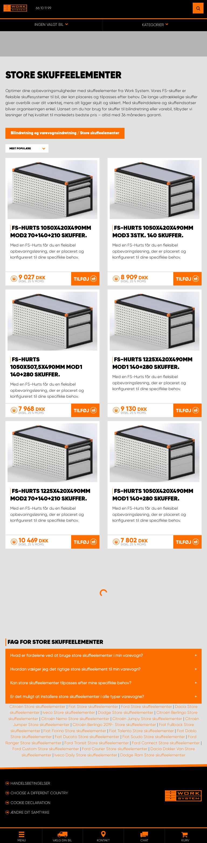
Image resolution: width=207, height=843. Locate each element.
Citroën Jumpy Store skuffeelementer (147, 718)
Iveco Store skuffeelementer (69, 712)
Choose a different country (39, 793)
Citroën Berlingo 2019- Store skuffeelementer (114, 724)
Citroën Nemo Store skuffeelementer (75, 718)
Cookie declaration (30, 802)
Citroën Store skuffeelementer (37, 706)
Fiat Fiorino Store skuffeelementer (74, 730)
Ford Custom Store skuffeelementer (45, 748)
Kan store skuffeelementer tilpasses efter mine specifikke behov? (70, 682)
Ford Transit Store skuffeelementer (96, 742)
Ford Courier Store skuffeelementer (114, 748)
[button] (27, 148)
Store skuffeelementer (99, 133)
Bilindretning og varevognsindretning (44, 133)
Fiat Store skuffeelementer (93, 706)
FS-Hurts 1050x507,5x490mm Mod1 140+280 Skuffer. (46, 367)
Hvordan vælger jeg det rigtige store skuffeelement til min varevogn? (75, 669)
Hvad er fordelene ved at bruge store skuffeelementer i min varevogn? (76, 655)
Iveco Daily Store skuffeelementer (85, 755)
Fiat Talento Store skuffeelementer (141, 730)
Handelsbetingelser (30, 783)
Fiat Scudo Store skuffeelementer (153, 736)
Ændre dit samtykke (30, 812)
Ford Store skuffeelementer (146, 706)
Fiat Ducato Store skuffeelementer (87, 736)
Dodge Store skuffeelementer (125, 712)
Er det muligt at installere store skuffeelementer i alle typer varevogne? (77, 696)
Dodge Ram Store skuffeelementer (152, 755)
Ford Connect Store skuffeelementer (166, 742)
